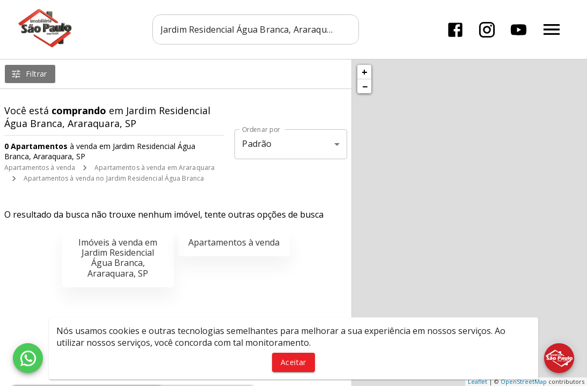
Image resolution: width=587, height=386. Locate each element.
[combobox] (255, 29)
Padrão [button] (257, 144)
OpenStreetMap (524, 381)
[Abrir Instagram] (487, 29)
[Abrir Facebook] (455, 29)
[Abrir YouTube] (518, 29)
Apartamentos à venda (39, 167)
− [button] (365, 86)
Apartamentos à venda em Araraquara (154, 167)
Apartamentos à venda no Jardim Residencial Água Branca (114, 178)
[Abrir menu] (551, 29)
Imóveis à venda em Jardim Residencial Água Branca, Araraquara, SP (117, 257)
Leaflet (477, 381)
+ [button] (365, 71)
